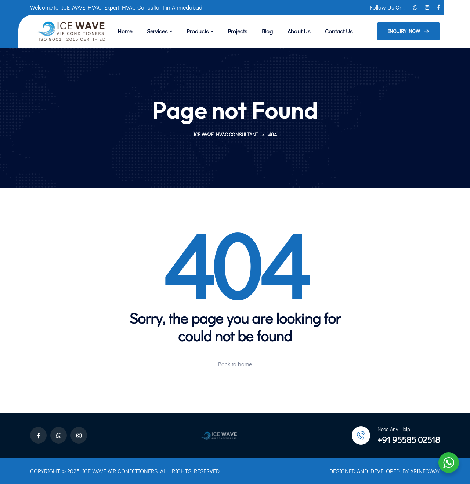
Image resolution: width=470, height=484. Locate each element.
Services (157, 31)
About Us (299, 31)
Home (125, 31)
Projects (237, 31)
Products (198, 31)
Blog (267, 31)
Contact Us (338, 31)
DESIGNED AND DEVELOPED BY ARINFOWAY (384, 471)
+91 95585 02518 (408, 439)
